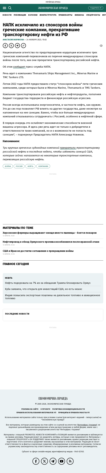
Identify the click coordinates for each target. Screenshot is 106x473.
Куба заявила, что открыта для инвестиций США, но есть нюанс (43, 289)
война (8, 166)
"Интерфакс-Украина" (87, 425)
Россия (19, 166)
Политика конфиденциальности (68, 409)
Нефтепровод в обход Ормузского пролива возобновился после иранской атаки (51, 241)
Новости (6, 15)
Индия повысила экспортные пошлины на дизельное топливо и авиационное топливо (52, 297)
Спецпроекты (93, 15)
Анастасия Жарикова (13, 40)
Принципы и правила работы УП (74, 413)
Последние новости (17, 313)
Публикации (20, 15)
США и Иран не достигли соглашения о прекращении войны (38, 250)
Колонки (32, 15)
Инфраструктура (48, 15)
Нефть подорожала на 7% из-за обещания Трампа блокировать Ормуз (47, 282)
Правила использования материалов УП (36, 413)
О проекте (45, 409)
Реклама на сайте (29, 409)
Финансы (79, 15)
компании (43, 166)
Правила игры (65, 15)
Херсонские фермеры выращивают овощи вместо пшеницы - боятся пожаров (50, 232)
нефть (30, 166)
